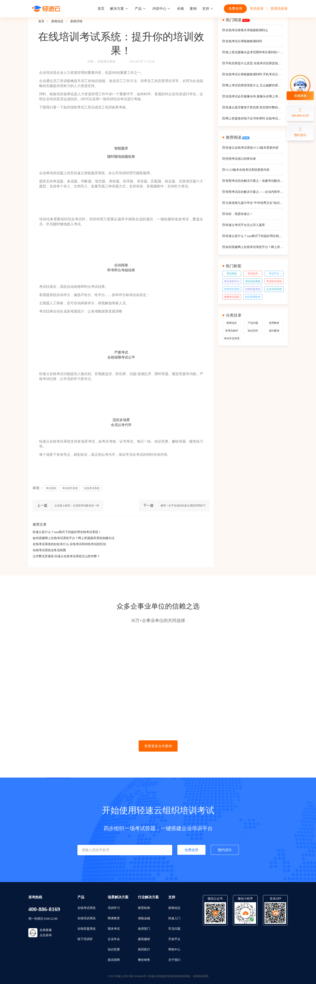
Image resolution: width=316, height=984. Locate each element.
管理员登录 (279, 8)
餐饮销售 (144, 959)
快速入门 (174, 918)
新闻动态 (57, 21)
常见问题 (174, 928)
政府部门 (144, 928)
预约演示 (225, 850)
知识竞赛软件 (253, 296)
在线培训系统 (86, 918)
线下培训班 (85, 939)
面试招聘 (114, 959)
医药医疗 (144, 949)
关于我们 (174, 959)
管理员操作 (231, 330)
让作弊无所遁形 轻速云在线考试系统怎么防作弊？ (66, 556)
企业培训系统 (274, 289)
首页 (101, 8)
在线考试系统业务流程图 (49, 550)
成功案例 (274, 330)
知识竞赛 (114, 949)
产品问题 (253, 322)
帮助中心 (174, 949)
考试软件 (253, 273)
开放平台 (174, 939)
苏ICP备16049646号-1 (136, 976)
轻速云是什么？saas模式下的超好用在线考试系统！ (67, 532)
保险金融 (144, 918)
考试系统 (231, 273)
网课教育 (114, 918)
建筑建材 (144, 939)
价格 (180, 8)
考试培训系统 (253, 281)
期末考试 (114, 928)
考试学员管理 (231, 338)
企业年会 (114, 939)
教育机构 (144, 908)
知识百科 (253, 330)
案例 (193, 8)
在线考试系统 (106, 61)
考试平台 (274, 273)
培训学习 (114, 908)
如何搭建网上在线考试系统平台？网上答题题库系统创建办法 (73, 538)
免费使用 (235, 8)
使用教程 (274, 322)
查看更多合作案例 (158, 746)
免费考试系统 (231, 296)
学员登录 (257, 8)
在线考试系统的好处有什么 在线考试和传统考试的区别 (69, 544)
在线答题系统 (253, 289)
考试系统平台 (231, 281)
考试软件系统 (274, 281)
